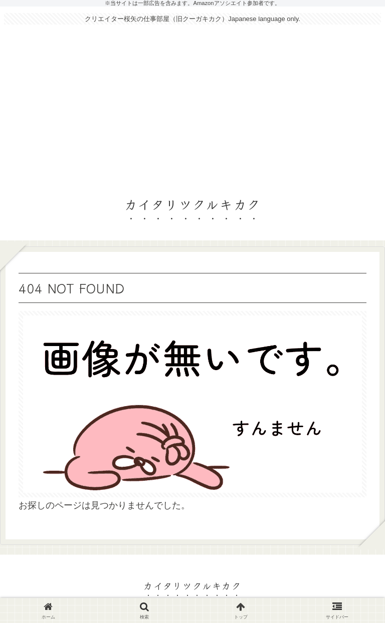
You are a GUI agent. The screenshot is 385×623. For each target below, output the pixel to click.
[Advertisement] (192, 106)
